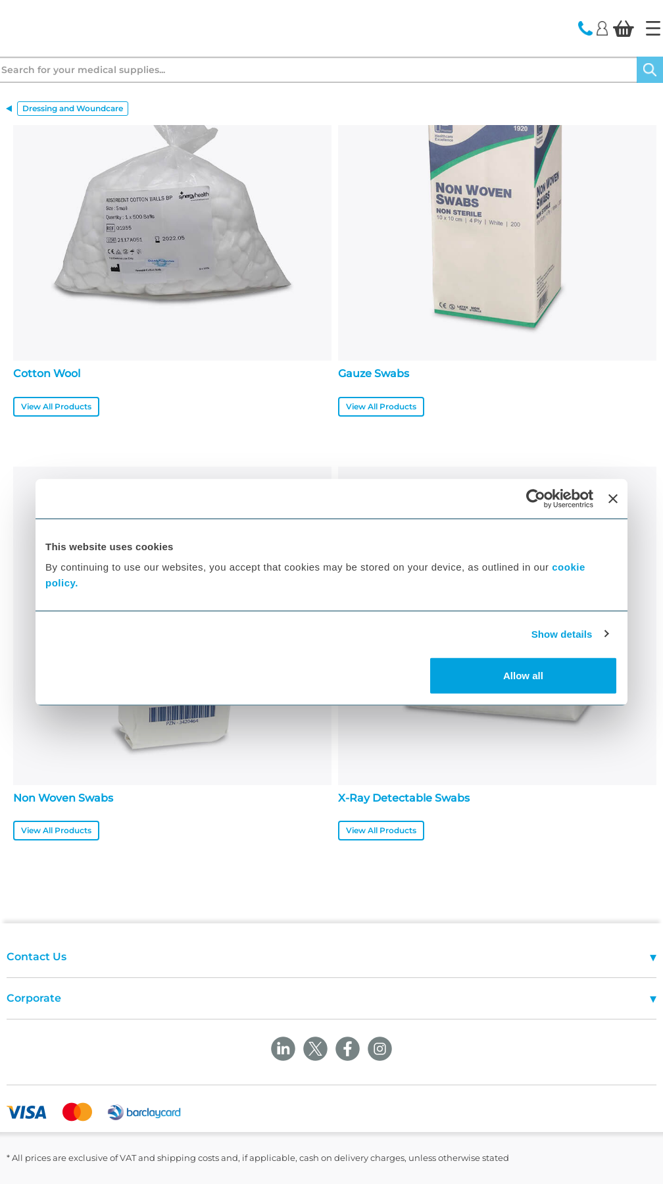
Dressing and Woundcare (72, 108)
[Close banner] (613, 498)
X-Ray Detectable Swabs (404, 798)
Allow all (523, 675)
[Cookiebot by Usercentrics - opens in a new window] (535, 498)
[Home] (653, 28)
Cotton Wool (46, 373)
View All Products (56, 406)
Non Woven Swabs (63, 798)
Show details (562, 633)
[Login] (602, 28)
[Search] (650, 70)
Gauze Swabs (373, 373)
